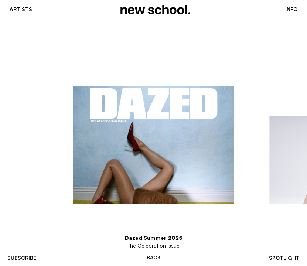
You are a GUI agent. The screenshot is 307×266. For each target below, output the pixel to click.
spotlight (284, 258)
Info (291, 9)
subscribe (21, 258)
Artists (21, 9)
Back (154, 257)
